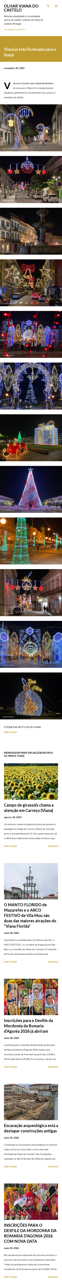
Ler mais (53, 846)
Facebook (20, 29)
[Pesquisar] (48, 6)
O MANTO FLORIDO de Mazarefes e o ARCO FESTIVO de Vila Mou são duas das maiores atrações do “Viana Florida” (30, 915)
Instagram (9, 29)
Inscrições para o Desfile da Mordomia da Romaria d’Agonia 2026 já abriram (28, 1026)
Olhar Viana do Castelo (21, 8)
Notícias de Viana (29, 727)
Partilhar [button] (10, 732)
